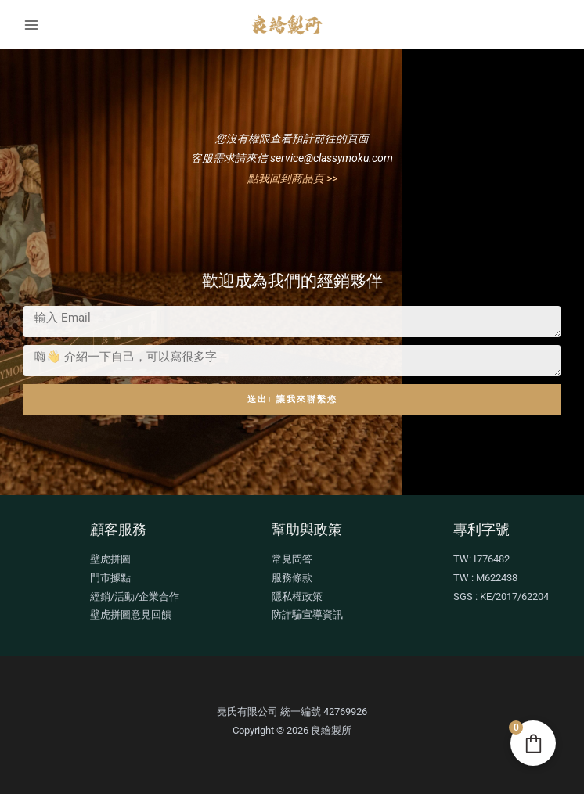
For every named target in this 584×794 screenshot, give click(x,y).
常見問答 (292, 559)
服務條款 (292, 578)
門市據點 (110, 578)
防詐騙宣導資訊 (307, 614)
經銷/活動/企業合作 (134, 596)
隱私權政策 (297, 596)
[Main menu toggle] (31, 24)
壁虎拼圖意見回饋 (130, 614)
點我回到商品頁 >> (292, 178)
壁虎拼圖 (110, 559)
